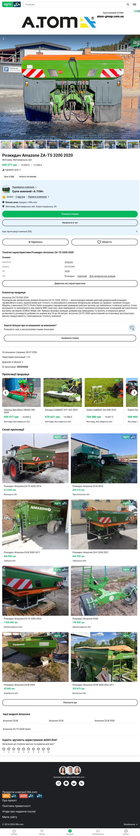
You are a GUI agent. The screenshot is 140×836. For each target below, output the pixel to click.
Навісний (82, 276)
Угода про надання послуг (19, 811)
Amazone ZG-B (56, 720)
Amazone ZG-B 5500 (105, 720)
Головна (14, 832)
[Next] (134, 393)
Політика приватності (16, 806)
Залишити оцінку (70, 338)
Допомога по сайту (70, 777)
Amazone (69, 262)
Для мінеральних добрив (102, 276)
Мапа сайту (9, 817)
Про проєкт (9, 800)
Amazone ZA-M (10, 720)
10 (48, 750)
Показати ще (70, 702)
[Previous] (6, 393)
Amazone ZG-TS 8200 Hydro (17, 729)
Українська (130, 824)
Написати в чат (70, 222)
